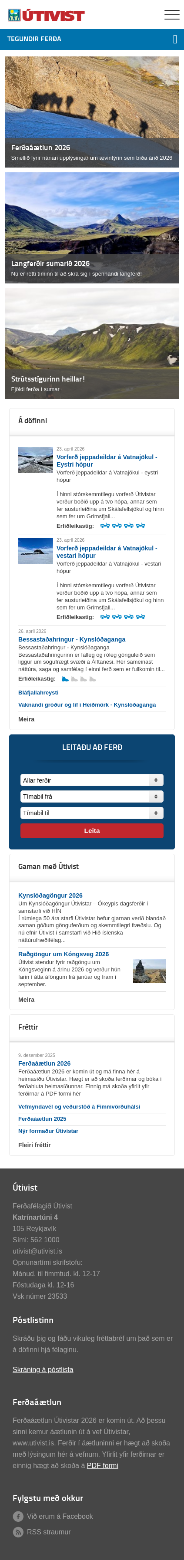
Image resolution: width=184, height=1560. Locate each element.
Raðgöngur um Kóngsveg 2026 (63, 954)
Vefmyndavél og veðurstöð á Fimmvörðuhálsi (79, 1106)
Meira (26, 719)
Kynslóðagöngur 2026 (50, 895)
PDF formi (102, 1465)
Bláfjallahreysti (38, 692)
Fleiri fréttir (34, 1145)
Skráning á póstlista (43, 1369)
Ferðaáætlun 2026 (44, 1063)
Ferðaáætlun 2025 (42, 1119)
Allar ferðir (37, 780)
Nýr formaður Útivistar (48, 1131)
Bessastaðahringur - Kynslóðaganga (71, 639)
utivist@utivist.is (37, 1251)
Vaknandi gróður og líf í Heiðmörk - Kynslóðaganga (87, 704)
